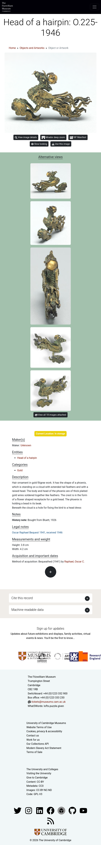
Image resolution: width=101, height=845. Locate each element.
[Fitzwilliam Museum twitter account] (17, 810)
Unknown (26, 445)
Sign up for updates (50, 628)
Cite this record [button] (22, 598)
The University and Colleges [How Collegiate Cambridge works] (42, 769)
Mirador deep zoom (53, 137)
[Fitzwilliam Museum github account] (72, 810)
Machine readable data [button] (27, 610)
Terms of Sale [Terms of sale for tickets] (34, 752)
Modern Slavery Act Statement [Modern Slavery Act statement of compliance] (44, 748)
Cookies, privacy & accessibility (44, 731)
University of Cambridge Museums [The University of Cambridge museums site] (46, 723)
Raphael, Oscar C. (74, 561)
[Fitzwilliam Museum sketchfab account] (61, 810)
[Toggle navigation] (94, 7)
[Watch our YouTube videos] (83, 810)
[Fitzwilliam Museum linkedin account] (50, 810)
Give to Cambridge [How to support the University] (37, 777)
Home (12, 47)
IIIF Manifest (78, 137)
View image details (26, 137)
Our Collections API (38, 743)
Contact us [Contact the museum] (33, 735)
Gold (20, 470)
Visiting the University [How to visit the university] (39, 773)
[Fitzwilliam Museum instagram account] (28, 810)
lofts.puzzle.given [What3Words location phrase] (54, 706)
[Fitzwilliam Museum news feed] (50, 820)
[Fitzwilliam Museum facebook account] (39, 810)
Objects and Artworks (32, 47)
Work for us (33, 739)
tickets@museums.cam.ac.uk (48, 701)
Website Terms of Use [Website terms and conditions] (39, 727)
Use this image (61, 144)
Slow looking (39, 144)
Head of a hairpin (27, 457)
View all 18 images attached (50, 414)
